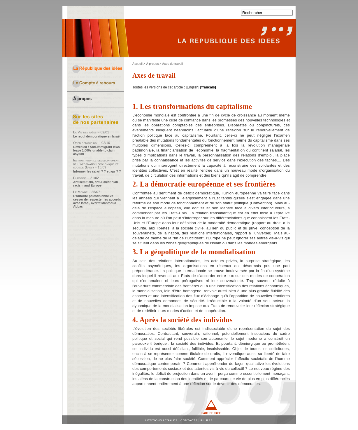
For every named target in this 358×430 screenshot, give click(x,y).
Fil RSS (207, 420)
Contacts (189, 420)
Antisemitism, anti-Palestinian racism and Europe (95, 183)
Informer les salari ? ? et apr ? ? (97, 171)
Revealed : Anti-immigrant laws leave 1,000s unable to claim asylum (96, 150)
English (192, 87)
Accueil (137, 63)
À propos (152, 63)
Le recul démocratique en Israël (96, 136)
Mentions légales (161, 420)
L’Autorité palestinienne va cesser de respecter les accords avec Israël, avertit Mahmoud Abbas (97, 201)
